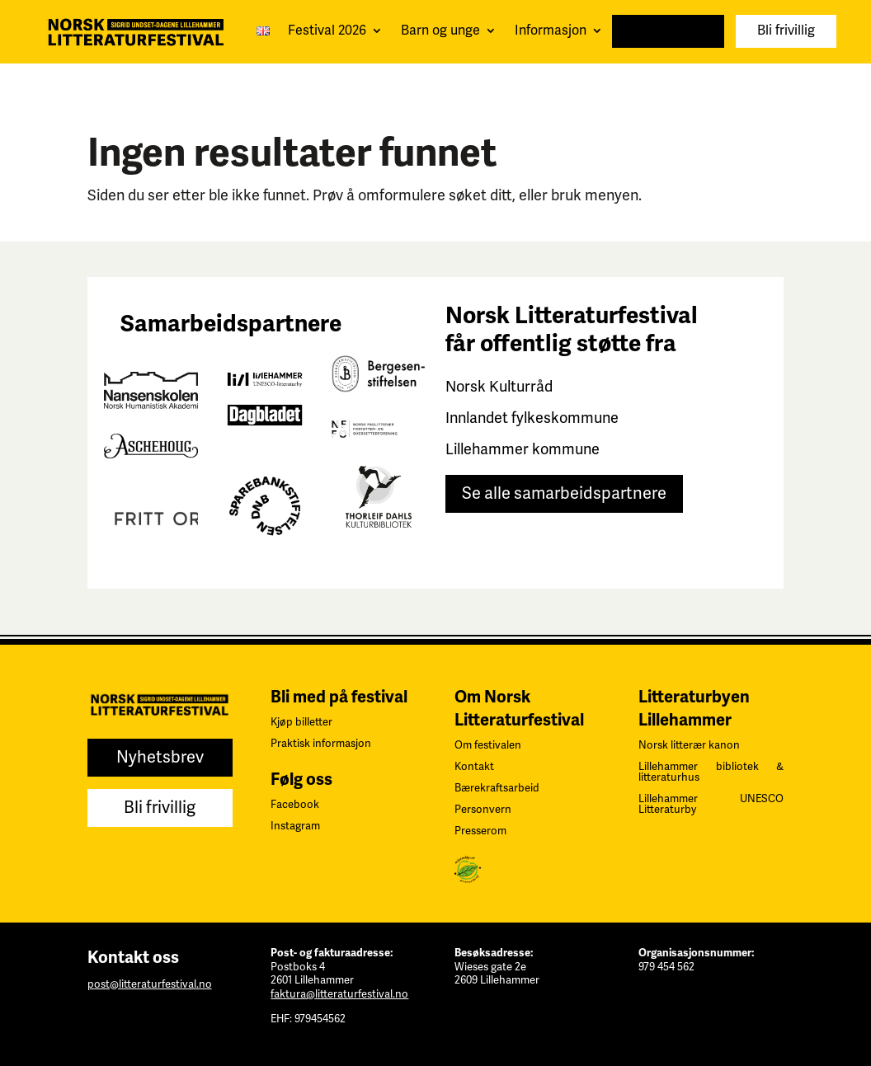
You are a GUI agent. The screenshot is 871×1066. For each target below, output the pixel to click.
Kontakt (474, 766)
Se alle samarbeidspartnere (564, 493)
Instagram (295, 826)
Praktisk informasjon (321, 743)
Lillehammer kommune (522, 449)
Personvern (482, 809)
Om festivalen (487, 745)
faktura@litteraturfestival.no (339, 994)
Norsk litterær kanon (689, 745)
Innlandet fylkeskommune (532, 418)
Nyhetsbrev (668, 30)
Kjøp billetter (301, 722)
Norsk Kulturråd (499, 387)
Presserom (480, 831)
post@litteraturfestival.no (149, 984)
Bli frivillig (786, 30)
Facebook (295, 804)
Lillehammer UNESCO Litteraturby (711, 804)
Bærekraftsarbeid (496, 788)
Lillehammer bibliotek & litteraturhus (711, 772)
